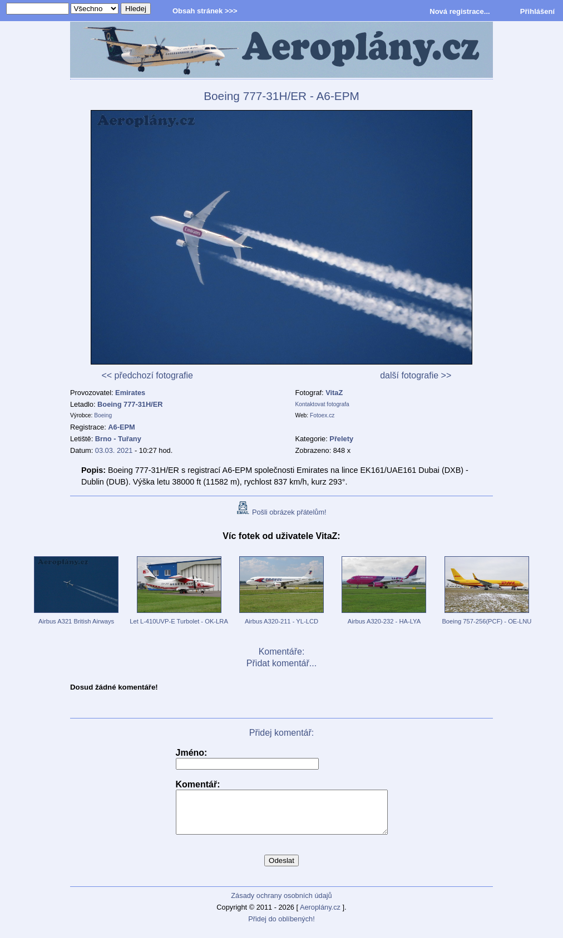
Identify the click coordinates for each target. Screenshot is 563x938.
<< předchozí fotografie (147, 375)
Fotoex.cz (322, 415)
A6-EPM (121, 427)
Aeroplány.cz (320, 915)
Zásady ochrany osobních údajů (281, 904)
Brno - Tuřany (118, 439)
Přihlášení (537, 11)
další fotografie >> (415, 375)
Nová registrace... (459, 11)
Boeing (103, 415)
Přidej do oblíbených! (281, 927)
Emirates (130, 392)
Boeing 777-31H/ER (129, 404)
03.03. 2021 (114, 450)
